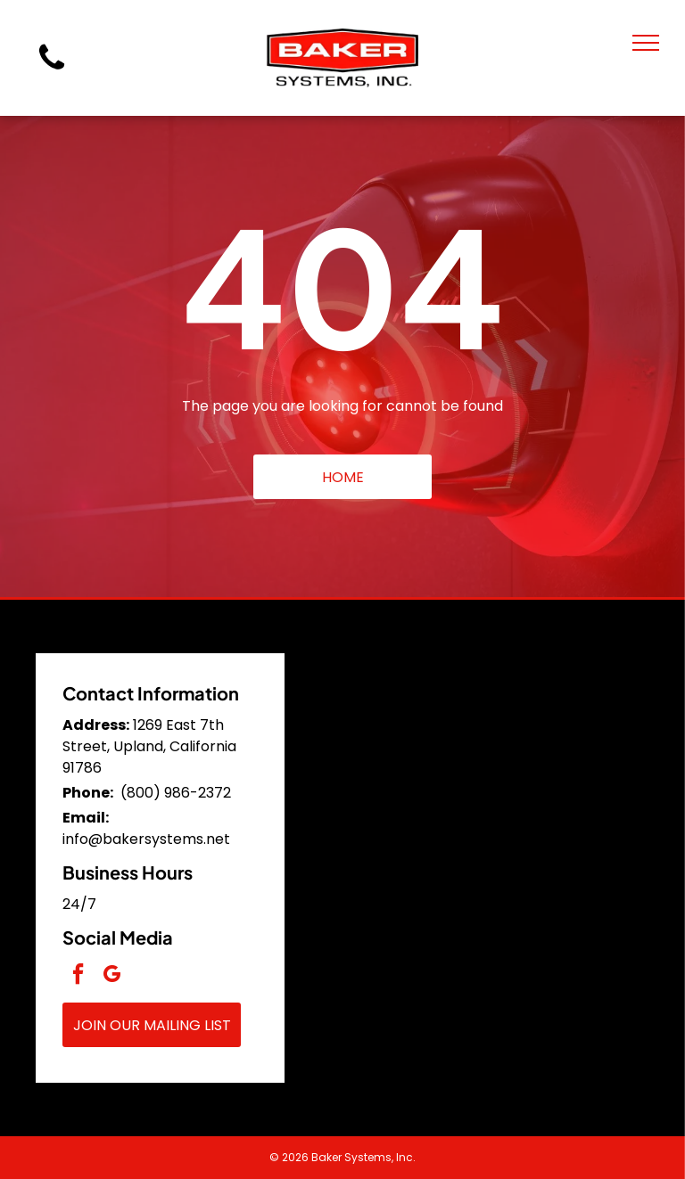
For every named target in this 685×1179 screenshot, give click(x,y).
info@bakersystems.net (146, 839)
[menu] (646, 43)
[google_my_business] (111, 976)
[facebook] (77, 976)
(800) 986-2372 (175, 792)
